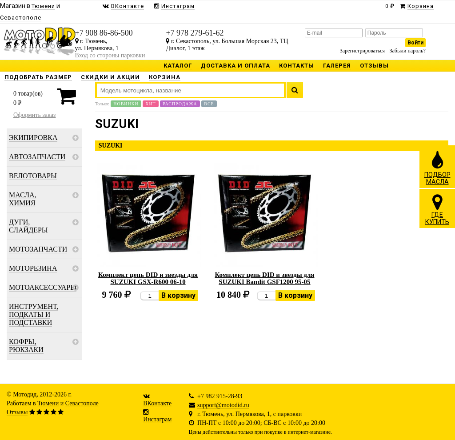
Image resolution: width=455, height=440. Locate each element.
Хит (150, 103)
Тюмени (48, 403)
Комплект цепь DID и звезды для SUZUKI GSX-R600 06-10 (148, 278)
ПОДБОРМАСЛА (437, 167)
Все (209, 103)
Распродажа (180, 103)
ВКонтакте (157, 403)
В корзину (178, 295)
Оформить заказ (34, 115)
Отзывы (17, 412)
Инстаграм (157, 419)
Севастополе (82, 403)
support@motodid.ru (223, 405)
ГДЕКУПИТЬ (437, 209)
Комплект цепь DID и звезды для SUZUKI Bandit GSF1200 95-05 (264, 278)
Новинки (125, 103)
